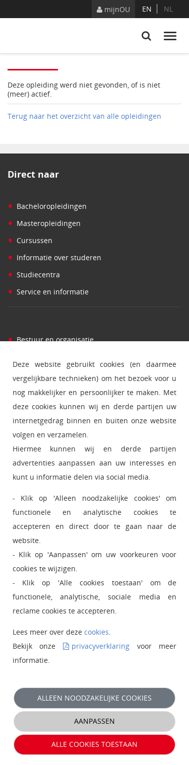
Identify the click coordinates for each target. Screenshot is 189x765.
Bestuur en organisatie (51, 339)
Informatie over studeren (54, 257)
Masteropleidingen (44, 223)
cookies (96, 632)
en (147, 9)
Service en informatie (48, 291)
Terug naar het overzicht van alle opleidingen (84, 116)
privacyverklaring (101, 646)
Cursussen (30, 240)
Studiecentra (34, 274)
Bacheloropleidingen (47, 206)
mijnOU (113, 9)
